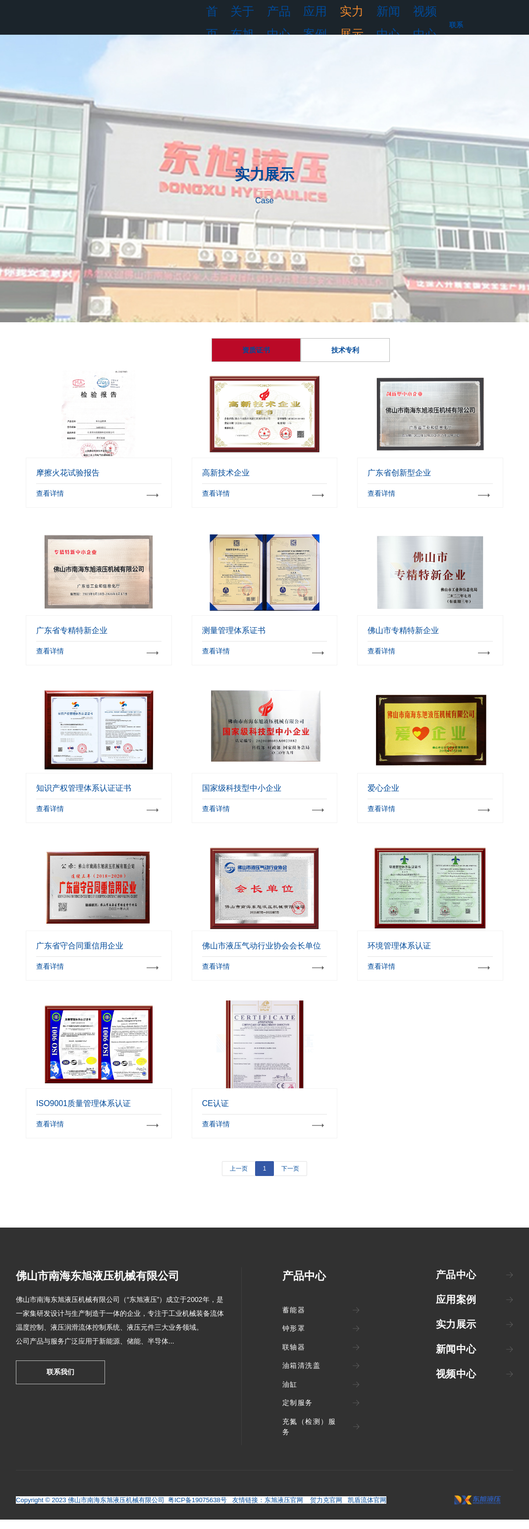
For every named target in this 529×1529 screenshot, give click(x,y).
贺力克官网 (327, 1509)
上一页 (239, 1183)
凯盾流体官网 (367, 1509)
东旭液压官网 (283, 1509)
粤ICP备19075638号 (197, 1509)
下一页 (290, 1183)
